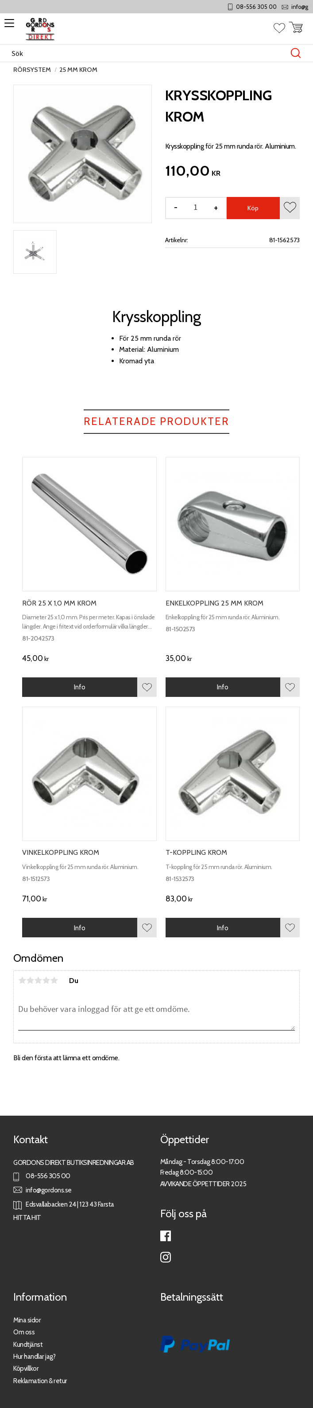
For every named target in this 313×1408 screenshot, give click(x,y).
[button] (7, 26)
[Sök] (295, 53)
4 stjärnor (46, 980)
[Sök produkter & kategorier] (147, 53)
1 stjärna (22, 980)
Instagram (165, 1257)
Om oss (24, 1332)
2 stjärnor (30, 980)
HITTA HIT (27, 1217)
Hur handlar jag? (34, 1356)
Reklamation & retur (40, 1381)
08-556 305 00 (272, 7)
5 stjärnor (54, 980)
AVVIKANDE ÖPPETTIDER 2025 (203, 1184)
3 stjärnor (38, 980)
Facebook (165, 1236)
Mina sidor (27, 1320)
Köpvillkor (26, 1368)
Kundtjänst (28, 1344)
